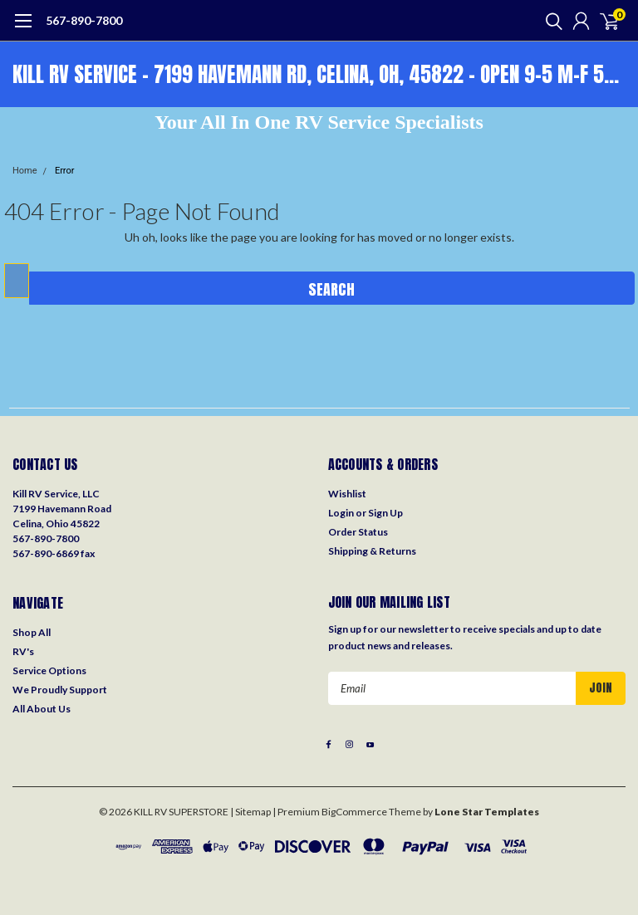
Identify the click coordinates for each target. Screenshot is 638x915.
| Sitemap (250, 811)
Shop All (31, 632)
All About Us (41, 708)
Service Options (49, 670)
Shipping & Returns (372, 551)
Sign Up (385, 512)
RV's (23, 651)
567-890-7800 (84, 20)
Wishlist (347, 493)
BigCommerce (354, 811)
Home (24, 170)
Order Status (358, 532)
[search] (550, 21)
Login (341, 512)
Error (65, 170)
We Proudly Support (59, 689)
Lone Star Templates (486, 811)
